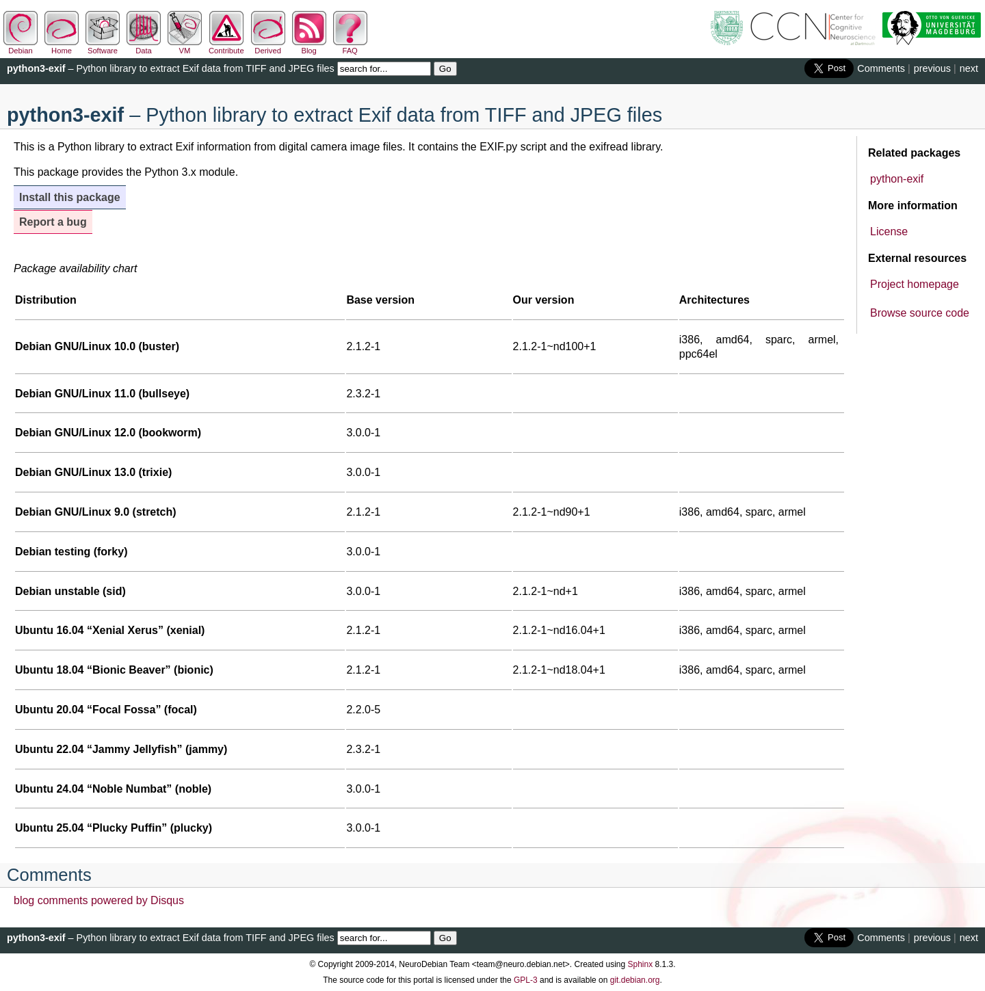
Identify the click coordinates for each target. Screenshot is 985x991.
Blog (309, 46)
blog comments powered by (99, 900)
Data (144, 46)
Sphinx (640, 964)
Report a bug (53, 222)
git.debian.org (635, 980)
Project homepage (914, 284)
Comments (881, 68)
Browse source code (919, 313)
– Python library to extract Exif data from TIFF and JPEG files (170, 68)
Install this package (69, 197)
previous (932, 68)
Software (103, 46)
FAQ (350, 46)
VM (185, 46)
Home (61, 46)
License (889, 231)
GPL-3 (526, 980)
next (969, 68)
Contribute (226, 46)
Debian (20, 46)
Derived (268, 46)
